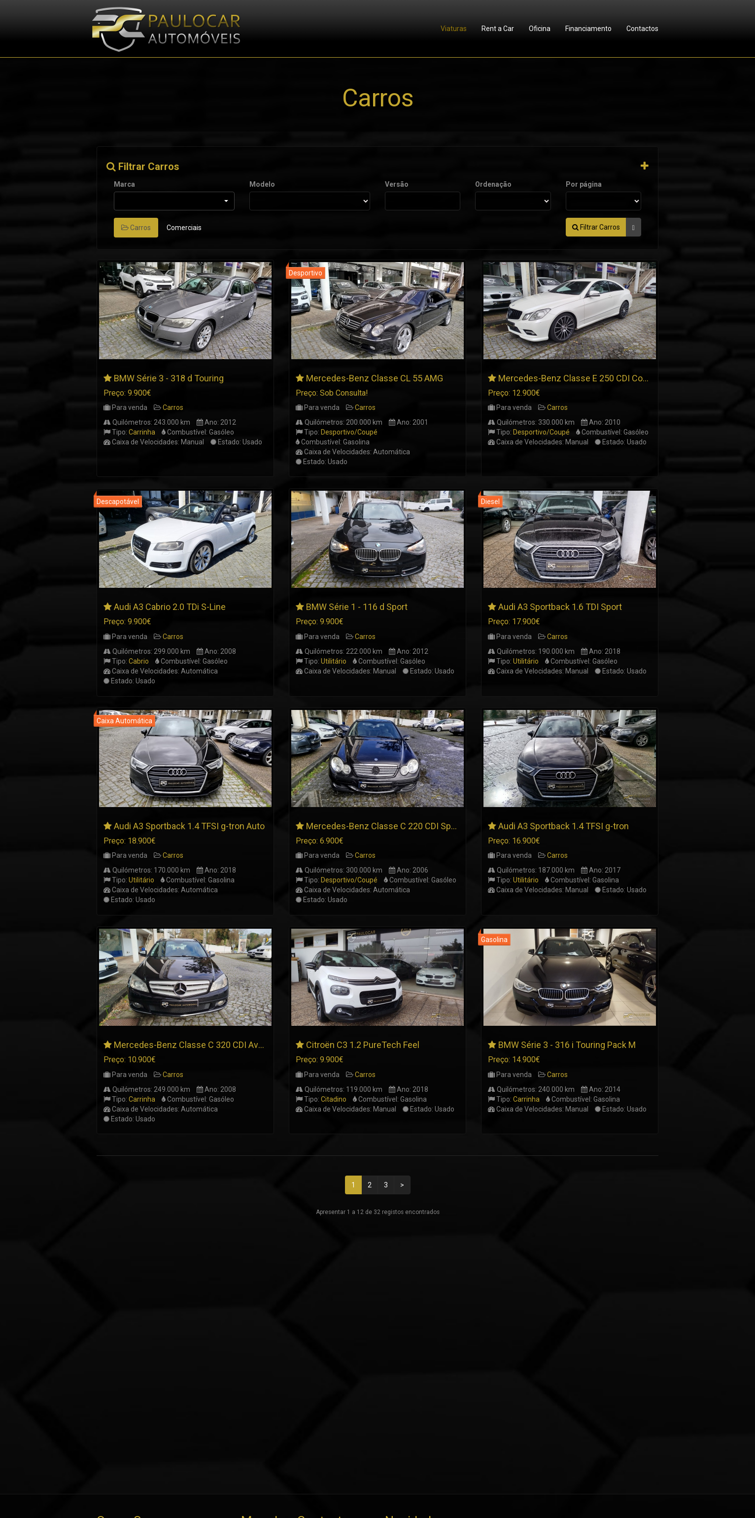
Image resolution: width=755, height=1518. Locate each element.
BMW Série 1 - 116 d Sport (357, 607)
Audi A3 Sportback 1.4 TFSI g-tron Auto (189, 826)
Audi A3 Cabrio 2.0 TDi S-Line (170, 607)
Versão (397, 184)
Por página (584, 184)
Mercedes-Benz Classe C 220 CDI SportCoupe (396, 826)
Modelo (262, 184)
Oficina (539, 29)
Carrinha (142, 432)
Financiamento (588, 29)
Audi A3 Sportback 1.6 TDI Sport (560, 607)
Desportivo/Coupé (349, 432)
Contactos (642, 29)
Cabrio (139, 661)
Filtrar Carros (142, 166)
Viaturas (454, 29)
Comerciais (184, 228)
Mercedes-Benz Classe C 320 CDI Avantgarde (203, 1045)
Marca (124, 184)
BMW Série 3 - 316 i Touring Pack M (567, 1045)
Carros (136, 228)
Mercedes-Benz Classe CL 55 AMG (374, 378)
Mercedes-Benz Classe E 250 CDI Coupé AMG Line (597, 378)
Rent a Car (497, 29)
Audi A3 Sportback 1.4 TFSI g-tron (563, 826)
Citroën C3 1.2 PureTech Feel (362, 1045)
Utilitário (333, 661)
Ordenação (493, 184)
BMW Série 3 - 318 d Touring (169, 378)
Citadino (333, 1099)
